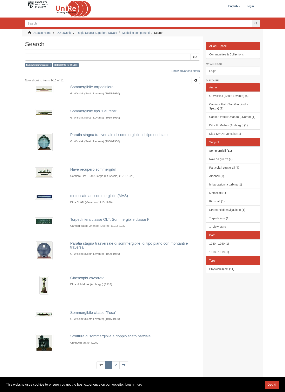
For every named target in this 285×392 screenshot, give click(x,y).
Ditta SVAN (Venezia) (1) (225, 133)
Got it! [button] (271, 384)
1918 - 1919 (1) (219, 252)
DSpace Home (42, 32)
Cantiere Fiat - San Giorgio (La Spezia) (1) (229, 106)
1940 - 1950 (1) (219, 243)
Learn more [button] (133, 384)
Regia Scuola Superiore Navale (97, 32)
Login (212, 71)
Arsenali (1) (216, 176)
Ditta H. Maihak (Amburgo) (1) (228, 125)
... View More (217, 226)
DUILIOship (64, 32)
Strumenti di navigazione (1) (227, 209)
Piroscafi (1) (217, 201)
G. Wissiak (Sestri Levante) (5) (229, 95)
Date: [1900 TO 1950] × (66, 65)
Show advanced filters (186, 71)
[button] (234, 6)
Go (195, 57)
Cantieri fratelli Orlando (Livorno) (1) (232, 117)
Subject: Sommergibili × (38, 65)
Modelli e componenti (136, 32)
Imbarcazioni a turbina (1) (225, 184)
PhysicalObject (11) (221, 269)
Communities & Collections (226, 54)
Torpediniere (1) (219, 218)
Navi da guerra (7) (221, 159)
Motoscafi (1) (217, 193)
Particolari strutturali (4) (224, 167)
